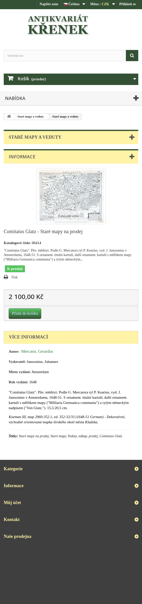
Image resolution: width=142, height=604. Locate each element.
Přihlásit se (127, 4)
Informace (22, 157)
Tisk (14, 277)
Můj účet (12, 502)
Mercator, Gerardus (37, 351)
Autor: (14, 351)
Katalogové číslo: (17, 243)
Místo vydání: (20, 372)
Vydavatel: (17, 362)
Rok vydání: (18, 382)
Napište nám (49, 4)
